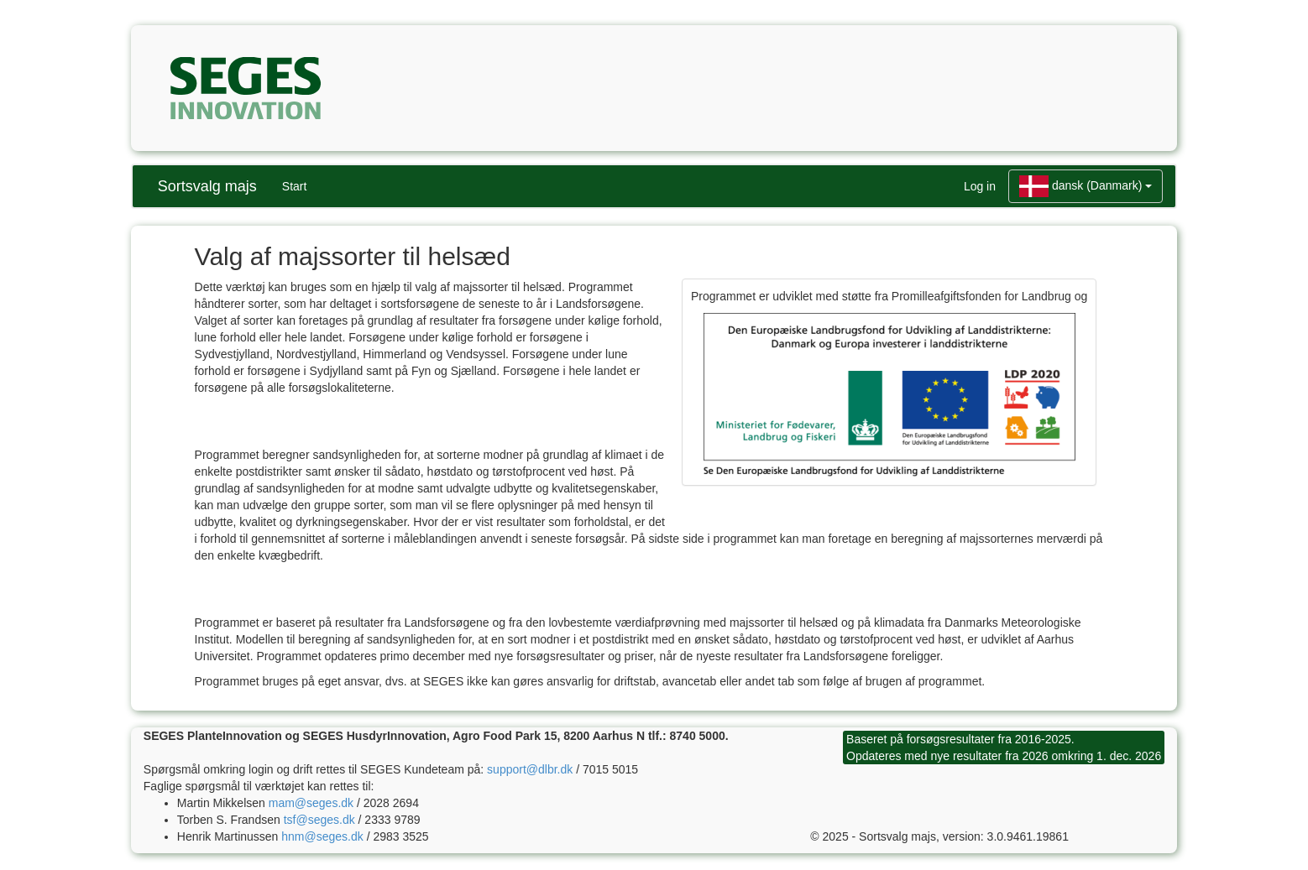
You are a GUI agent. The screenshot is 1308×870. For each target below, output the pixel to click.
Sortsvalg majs (207, 186)
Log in (980, 186)
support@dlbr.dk (530, 769)
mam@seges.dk (311, 803)
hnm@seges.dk (322, 836)
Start (294, 186)
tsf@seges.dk (319, 819)
